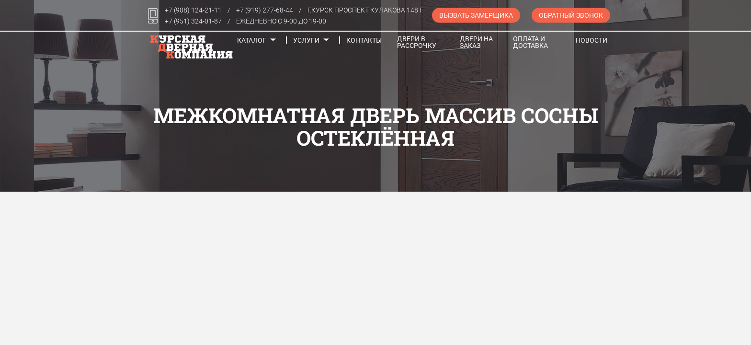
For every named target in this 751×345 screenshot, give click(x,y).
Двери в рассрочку (416, 42)
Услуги (306, 40)
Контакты (364, 40)
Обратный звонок (571, 15)
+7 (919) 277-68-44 (264, 10)
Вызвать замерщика (476, 15)
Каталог (251, 40)
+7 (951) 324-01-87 (193, 21)
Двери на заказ (476, 42)
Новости (591, 40)
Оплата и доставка (530, 42)
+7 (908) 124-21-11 (193, 10)
